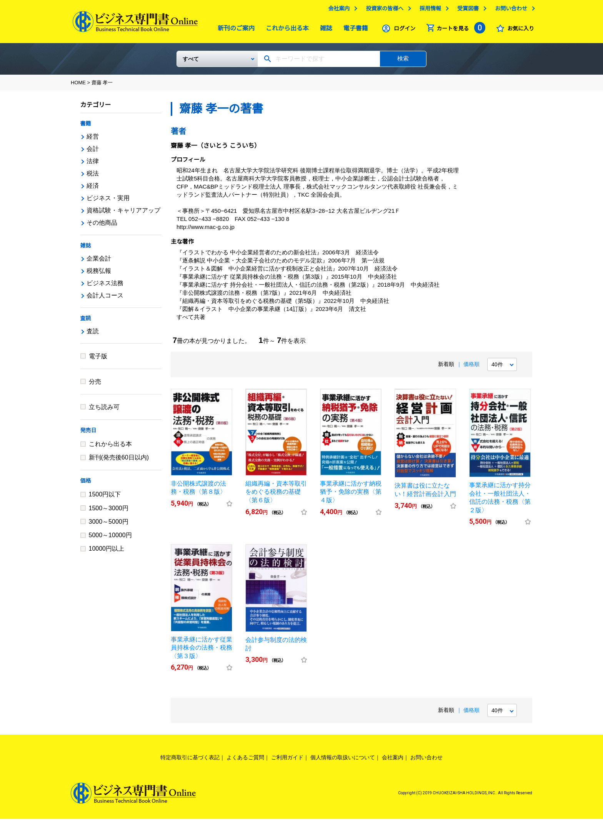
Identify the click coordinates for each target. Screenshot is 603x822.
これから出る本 (285, 30)
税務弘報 (99, 274)
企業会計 (99, 261)
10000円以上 (107, 551)
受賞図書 (466, 10)
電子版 (98, 359)
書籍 (85, 127)
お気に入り (518, 30)
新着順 (446, 367)
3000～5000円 (108, 524)
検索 (403, 61)
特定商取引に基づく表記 (190, 760)
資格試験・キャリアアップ (123, 213)
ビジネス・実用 (108, 201)
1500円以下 (105, 497)
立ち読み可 (104, 410)
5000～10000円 (110, 538)
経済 (93, 188)
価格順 (471, 367)
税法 (93, 176)
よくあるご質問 (245, 760)
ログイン (402, 30)
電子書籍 (353, 30)
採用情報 (428, 10)
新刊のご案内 (234, 30)
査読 (85, 321)
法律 (93, 164)
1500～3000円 (108, 511)
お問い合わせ (509, 10)
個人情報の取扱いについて (342, 760)
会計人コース (105, 298)
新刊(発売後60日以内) (119, 460)
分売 (95, 384)
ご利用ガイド (287, 760)
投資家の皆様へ (382, 10)
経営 (93, 139)
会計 (93, 152)
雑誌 (324, 30)
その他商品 (102, 225)
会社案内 (337, 10)
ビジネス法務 (105, 286)
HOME (78, 86)
